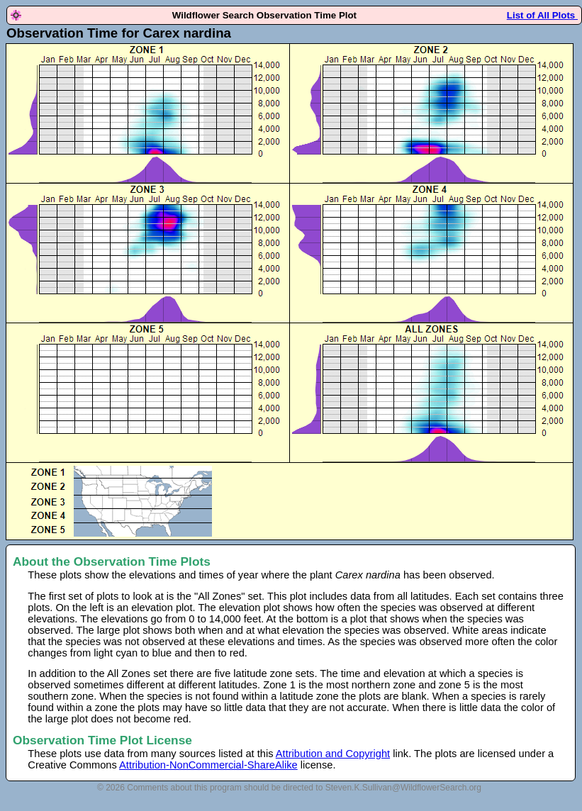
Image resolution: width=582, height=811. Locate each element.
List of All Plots (542, 15)
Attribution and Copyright (333, 753)
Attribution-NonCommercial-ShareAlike (208, 765)
